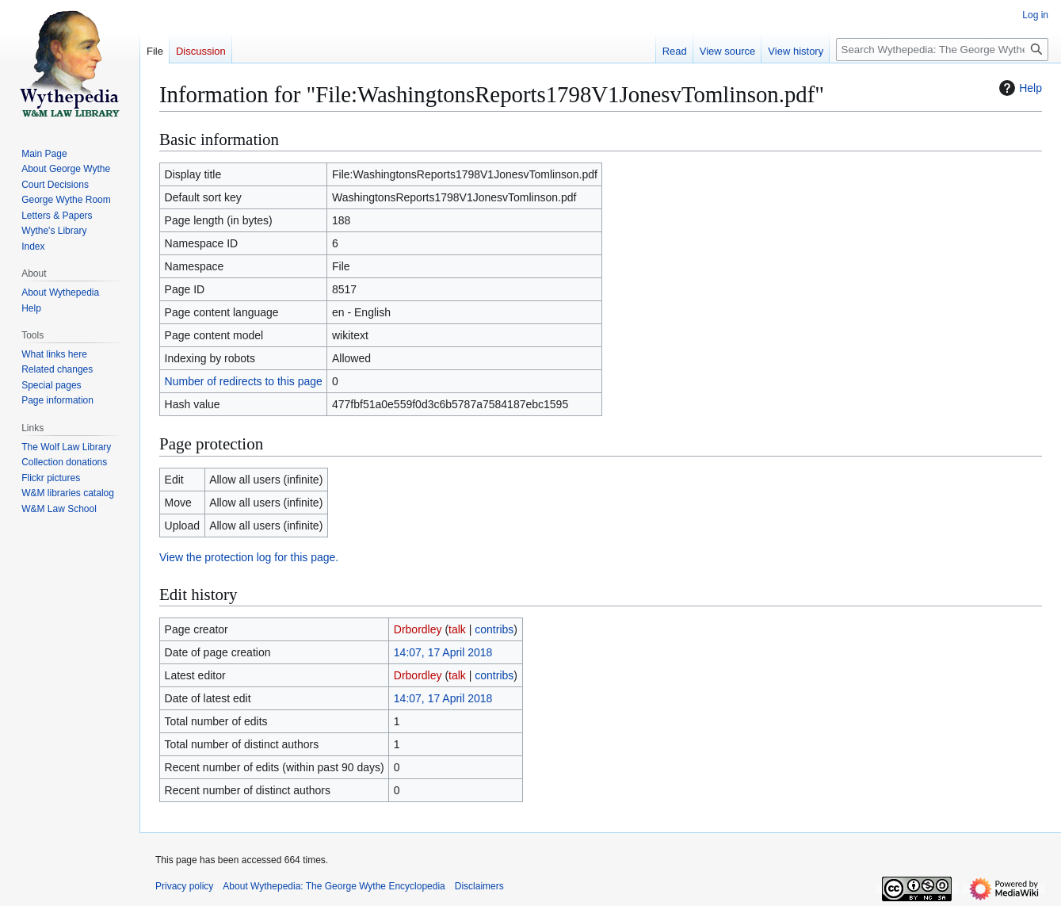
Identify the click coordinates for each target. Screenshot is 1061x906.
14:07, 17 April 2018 (443, 652)
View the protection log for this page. (248, 557)
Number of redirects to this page (243, 381)
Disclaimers (479, 886)
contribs (494, 629)
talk (457, 629)
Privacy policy (184, 886)
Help (1018, 88)
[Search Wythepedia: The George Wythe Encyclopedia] (942, 49)
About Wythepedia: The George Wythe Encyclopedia (334, 886)
